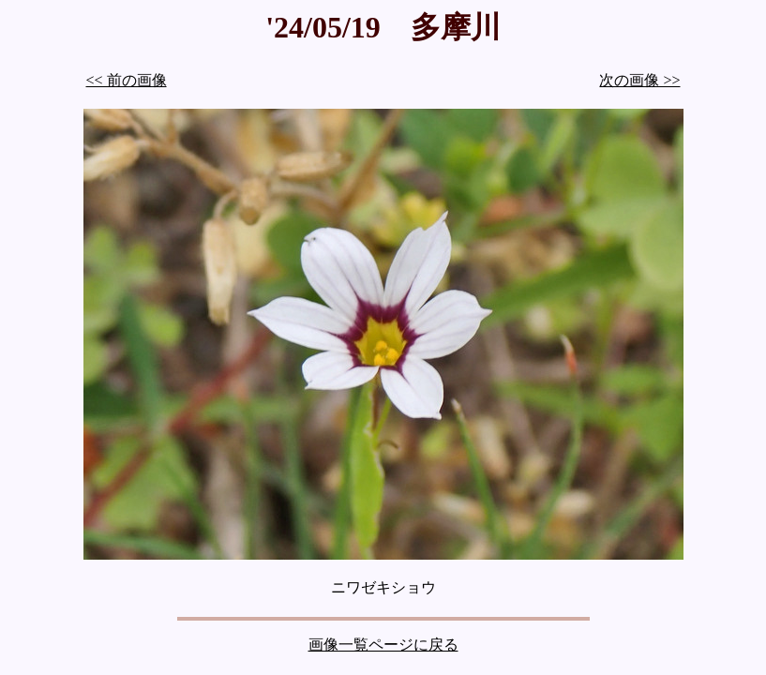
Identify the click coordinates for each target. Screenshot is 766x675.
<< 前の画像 (126, 80)
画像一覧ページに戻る (383, 644)
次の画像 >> (639, 80)
